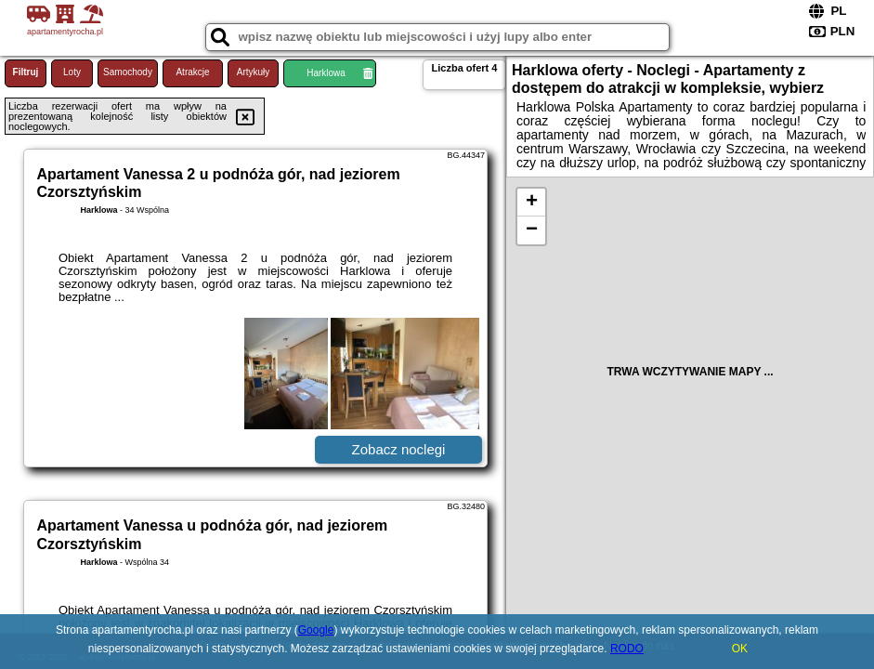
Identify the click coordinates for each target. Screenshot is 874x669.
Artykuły (253, 72)
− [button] (532, 230)
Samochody (127, 72)
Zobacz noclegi (399, 449)
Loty (72, 72)
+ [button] (532, 202)
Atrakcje (192, 72)
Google (316, 629)
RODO (627, 648)
